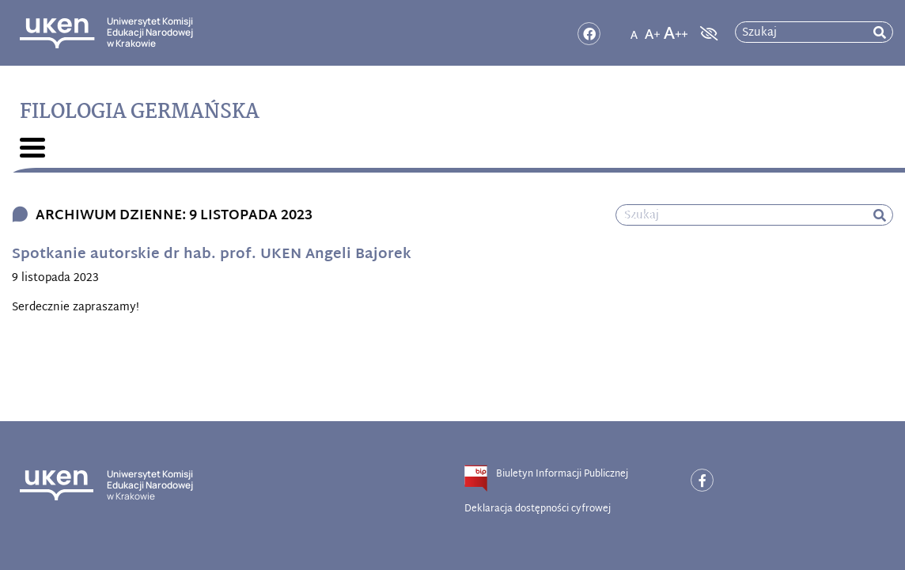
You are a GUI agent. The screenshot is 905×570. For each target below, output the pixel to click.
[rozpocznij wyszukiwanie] (879, 33)
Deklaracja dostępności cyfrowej (537, 509)
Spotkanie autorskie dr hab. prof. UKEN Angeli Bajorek (211, 254)
